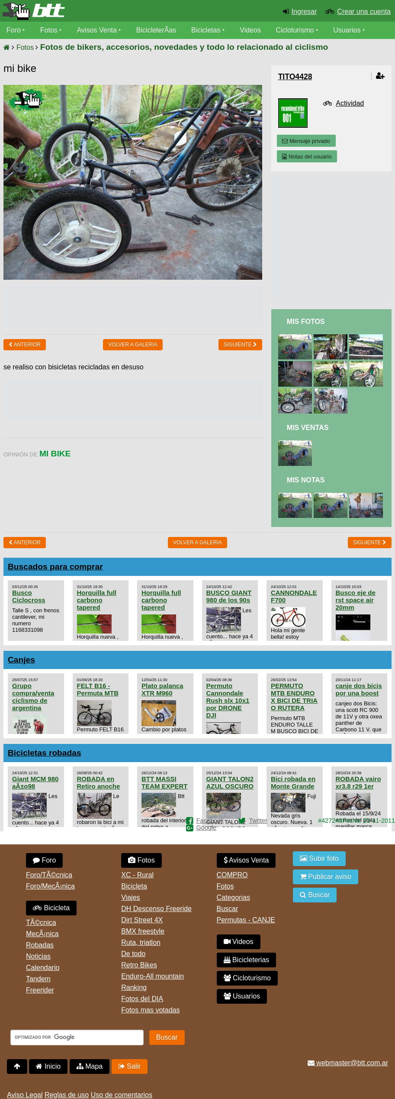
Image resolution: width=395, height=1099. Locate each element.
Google (206, 827)
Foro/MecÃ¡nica (50, 886)
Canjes (21, 659)
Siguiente (240, 345)
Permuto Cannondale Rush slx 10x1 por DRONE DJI (228, 700)
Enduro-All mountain (152, 976)
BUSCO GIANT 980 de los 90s (229, 596)
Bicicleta (51, 908)
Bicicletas (206, 30)
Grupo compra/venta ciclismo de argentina (33, 696)
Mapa (90, 1066)
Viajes (130, 897)
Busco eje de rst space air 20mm (356, 600)
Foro (13, 30)
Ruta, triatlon (141, 942)
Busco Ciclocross (28, 596)
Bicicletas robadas (44, 752)
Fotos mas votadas (150, 1010)
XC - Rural (137, 875)
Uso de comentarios (121, 1095)
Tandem (38, 979)
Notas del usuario (306, 156)
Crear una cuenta (364, 11)
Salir (130, 1066)
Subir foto (319, 858)
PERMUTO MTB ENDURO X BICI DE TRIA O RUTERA (294, 696)
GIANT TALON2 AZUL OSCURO (230, 782)
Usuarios (346, 30)
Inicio (48, 1066)
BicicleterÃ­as (156, 30)
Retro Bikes (139, 965)
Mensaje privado (306, 141)
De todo (133, 953)
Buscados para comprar (55, 566)
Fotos (49, 30)
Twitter (258, 820)
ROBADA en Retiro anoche (98, 782)
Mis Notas (306, 480)
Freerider (40, 990)
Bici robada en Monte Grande (293, 782)
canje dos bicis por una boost (359, 689)
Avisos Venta (97, 30)
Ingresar (304, 11)
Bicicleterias (247, 959)
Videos (250, 30)
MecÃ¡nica (42, 933)
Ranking (134, 987)
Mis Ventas (308, 427)
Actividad (350, 103)
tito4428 (295, 76)
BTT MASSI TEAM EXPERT (164, 782)
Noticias (38, 956)
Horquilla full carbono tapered (96, 600)
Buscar (227, 908)
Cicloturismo (295, 30)
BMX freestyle (142, 931)
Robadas (40, 945)
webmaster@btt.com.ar (348, 1063)
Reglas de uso (67, 1095)
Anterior (25, 345)
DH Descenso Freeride (156, 908)
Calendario (42, 967)
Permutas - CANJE (246, 920)
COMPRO (232, 875)
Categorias (233, 897)
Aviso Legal (24, 1095)
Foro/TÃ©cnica (49, 875)
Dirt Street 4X (142, 920)
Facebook (210, 820)
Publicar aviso (325, 876)
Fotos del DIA (142, 998)
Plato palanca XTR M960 (162, 689)
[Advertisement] (160, 306)
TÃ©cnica (41, 922)
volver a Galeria (132, 345)
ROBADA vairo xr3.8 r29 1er (358, 782)
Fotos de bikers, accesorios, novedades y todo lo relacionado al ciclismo (184, 47)
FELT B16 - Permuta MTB (98, 689)
